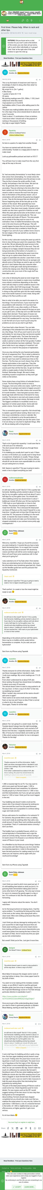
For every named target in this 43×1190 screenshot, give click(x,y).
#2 (40, 140)
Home (4, 1171)
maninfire (6, 33)
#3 (40, 440)
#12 (39, 1024)
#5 (40, 540)
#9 (40, 754)
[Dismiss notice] (39, 40)
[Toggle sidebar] (40, 20)
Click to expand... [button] (21, 777)
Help (34, 1168)
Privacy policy (26, 1168)
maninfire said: (9, 758)
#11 (39, 957)
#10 (39, 881)
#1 (40, 80)
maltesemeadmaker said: (12, 612)
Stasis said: (8, 576)
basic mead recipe (31, 33)
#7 (40, 668)
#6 (40, 608)
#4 (40, 487)
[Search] (21, 8)
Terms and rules (15, 1168)
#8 (40, 721)
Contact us (5, 1168)
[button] (3, 20)
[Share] (36, 80)
